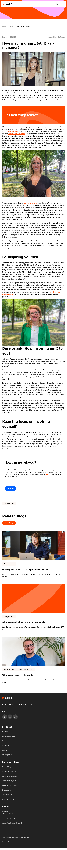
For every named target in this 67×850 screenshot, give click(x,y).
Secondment (6, 745)
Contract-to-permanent (9, 736)
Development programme (10, 741)
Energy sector (6, 790)
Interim (4, 750)
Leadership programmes (10, 785)
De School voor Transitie (12, 131)
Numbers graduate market (25, 669)
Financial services (8, 799)
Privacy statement (7, 842)
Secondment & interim (9, 771)
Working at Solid (7, 755)
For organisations (9, 503)
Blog (11, 26)
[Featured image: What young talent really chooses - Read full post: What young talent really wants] (33, 651)
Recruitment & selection (10, 776)
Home (4, 26)
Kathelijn (49, 474)
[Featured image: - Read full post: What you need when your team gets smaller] (33, 598)
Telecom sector (7, 795)
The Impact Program (9, 781)
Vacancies (5, 732)
